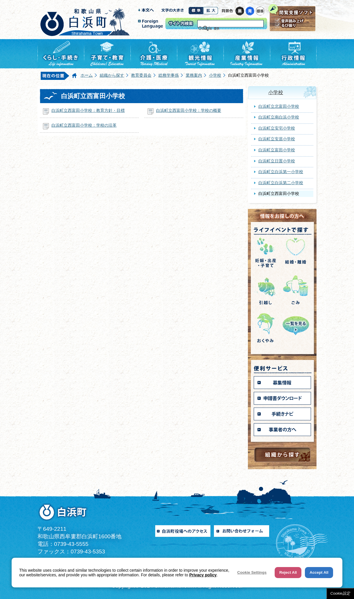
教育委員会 (141, 75)
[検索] (223, 28)
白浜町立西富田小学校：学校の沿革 (84, 125)
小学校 (215, 75)
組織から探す (112, 75)
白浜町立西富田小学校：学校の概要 (188, 110)
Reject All (288, 572)
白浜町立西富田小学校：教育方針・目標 (88, 110)
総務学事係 (168, 75)
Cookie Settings (252, 572)
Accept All (319, 572)
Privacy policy (203, 575)
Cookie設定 (340, 593)
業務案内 (194, 75)
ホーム (87, 75)
